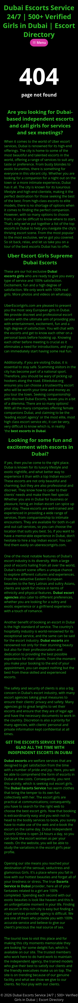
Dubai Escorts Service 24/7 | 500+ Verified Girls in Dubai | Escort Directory (39, 21)
